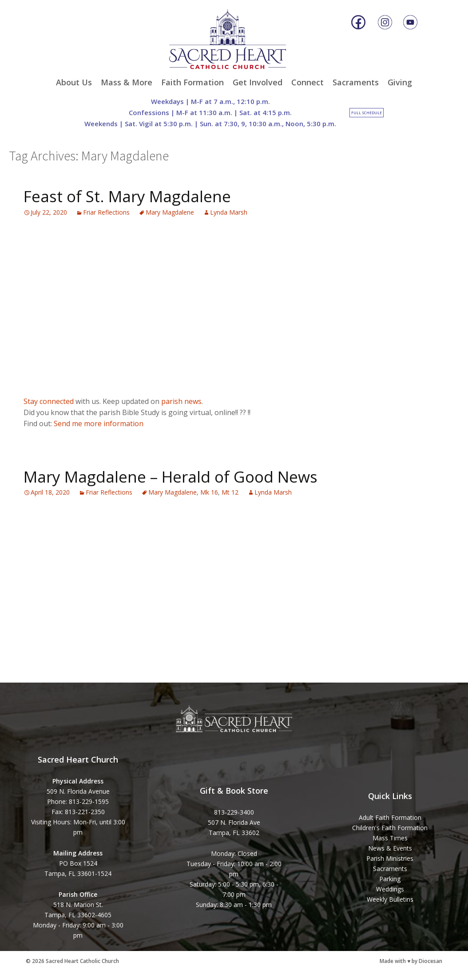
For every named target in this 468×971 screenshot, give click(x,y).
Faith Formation (192, 82)
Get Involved (257, 82)
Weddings (390, 889)
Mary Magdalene (170, 212)
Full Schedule (366, 112)
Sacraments (356, 82)
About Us (74, 82)
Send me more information (98, 423)
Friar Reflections (106, 212)
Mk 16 (209, 492)
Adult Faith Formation (390, 817)
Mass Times (390, 838)
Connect (307, 82)
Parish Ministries (389, 858)
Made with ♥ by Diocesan (411, 961)
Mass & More (126, 82)
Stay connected (49, 401)
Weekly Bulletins (390, 899)
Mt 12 (230, 492)
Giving (400, 82)
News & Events (390, 848)
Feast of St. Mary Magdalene (127, 196)
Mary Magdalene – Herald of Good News (170, 476)
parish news (181, 401)
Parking (390, 879)
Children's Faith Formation (390, 827)
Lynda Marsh (228, 212)
